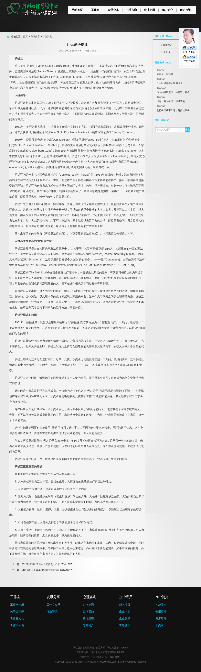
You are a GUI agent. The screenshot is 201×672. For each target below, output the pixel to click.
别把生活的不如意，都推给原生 (173, 110)
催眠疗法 (160, 611)
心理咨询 (131, 9)
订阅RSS (123, 647)
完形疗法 (160, 618)
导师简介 (88, 625)
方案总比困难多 (165, 74)
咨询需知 (88, 611)
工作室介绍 (17, 604)
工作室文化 (17, 618)
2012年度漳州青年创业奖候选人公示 (41, 564)
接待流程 (88, 618)
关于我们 (89, 647)
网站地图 (111, 647)
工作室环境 (17, 625)
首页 (25, 36)
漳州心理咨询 (85, 661)
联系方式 (100, 647)
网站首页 (77, 9)
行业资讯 (165, 52)
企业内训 (124, 611)
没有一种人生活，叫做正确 (171, 101)
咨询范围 (88, 604)
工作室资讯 (166, 45)
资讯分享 (113, 9)
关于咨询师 (17, 611)
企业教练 (124, 618)
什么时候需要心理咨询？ (170, 83)
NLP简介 (167, 9)
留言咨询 (185, 9)
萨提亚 (159, 625)
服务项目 (124, 604)
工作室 (95, 9)
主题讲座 (124, 625)
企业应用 (149, 9)
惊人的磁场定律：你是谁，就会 (173, 92)
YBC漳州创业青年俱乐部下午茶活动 (40, 570)
